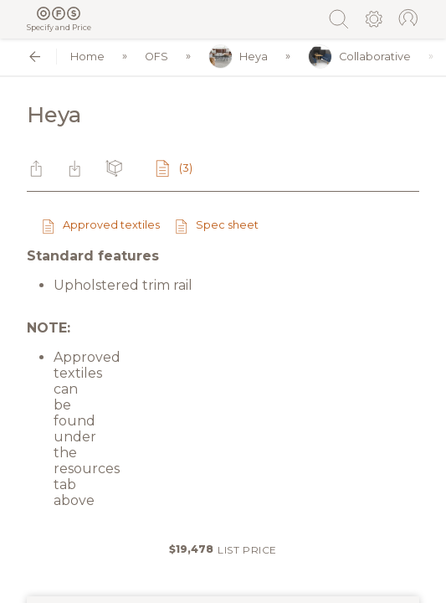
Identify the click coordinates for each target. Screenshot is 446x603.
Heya (238, 56)
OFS (156, 56)
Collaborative (359, 56)
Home (87, 56)
